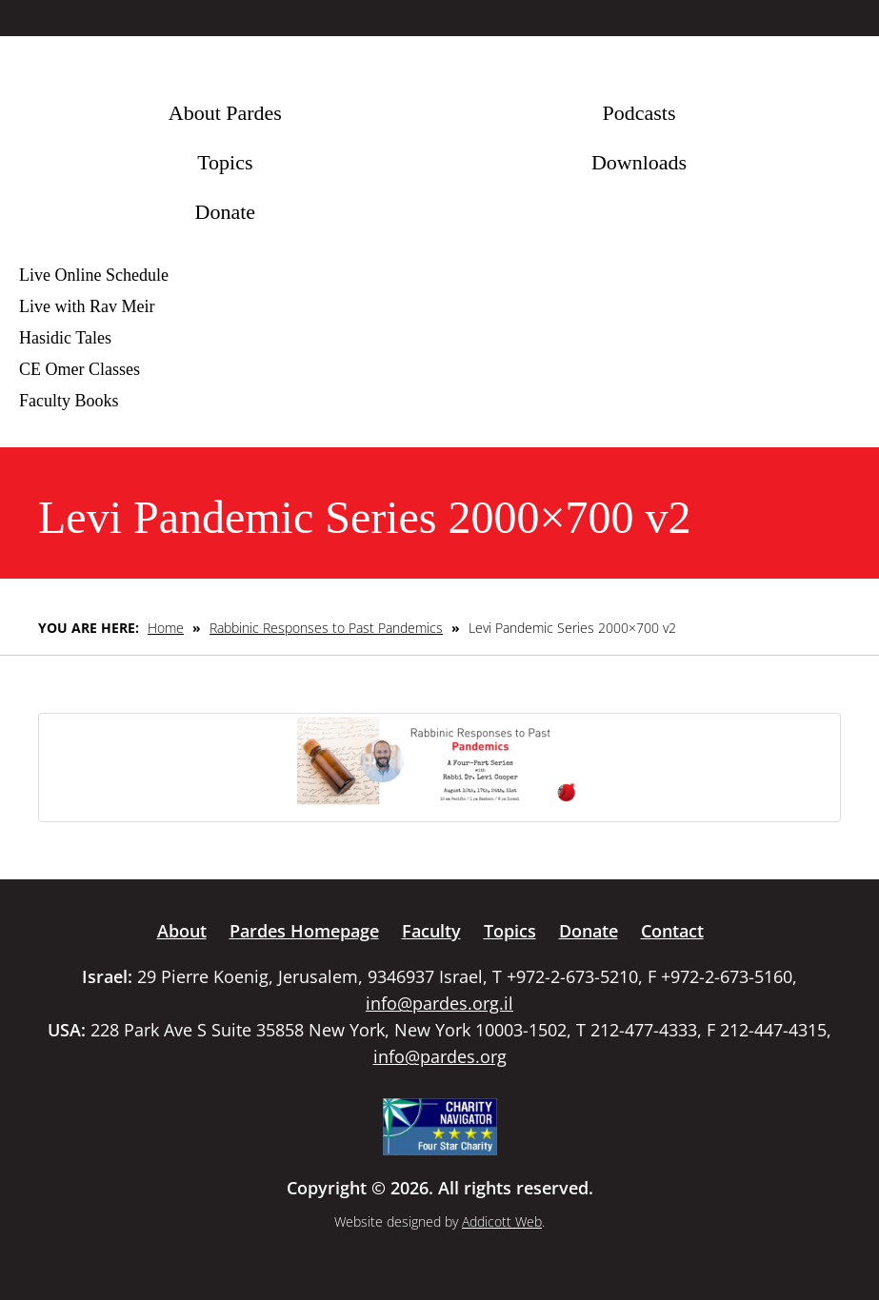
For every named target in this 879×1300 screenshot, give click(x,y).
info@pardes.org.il (439, 1003)
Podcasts (638, 113)
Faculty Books (69, 400)
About (182, 930)
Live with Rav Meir (86, 306)
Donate (225, 212)
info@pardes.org (440, 1056)
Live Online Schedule (94, 275)
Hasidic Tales (65, 337)
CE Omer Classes (79, 369)
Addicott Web (502, 1221)
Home (166, 628)
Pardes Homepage (304, 930)
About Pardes (225, 113)
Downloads (639, 162)
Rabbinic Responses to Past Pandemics (326, 628)
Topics (224, 162)
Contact (672, 930)
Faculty (431, 930)
